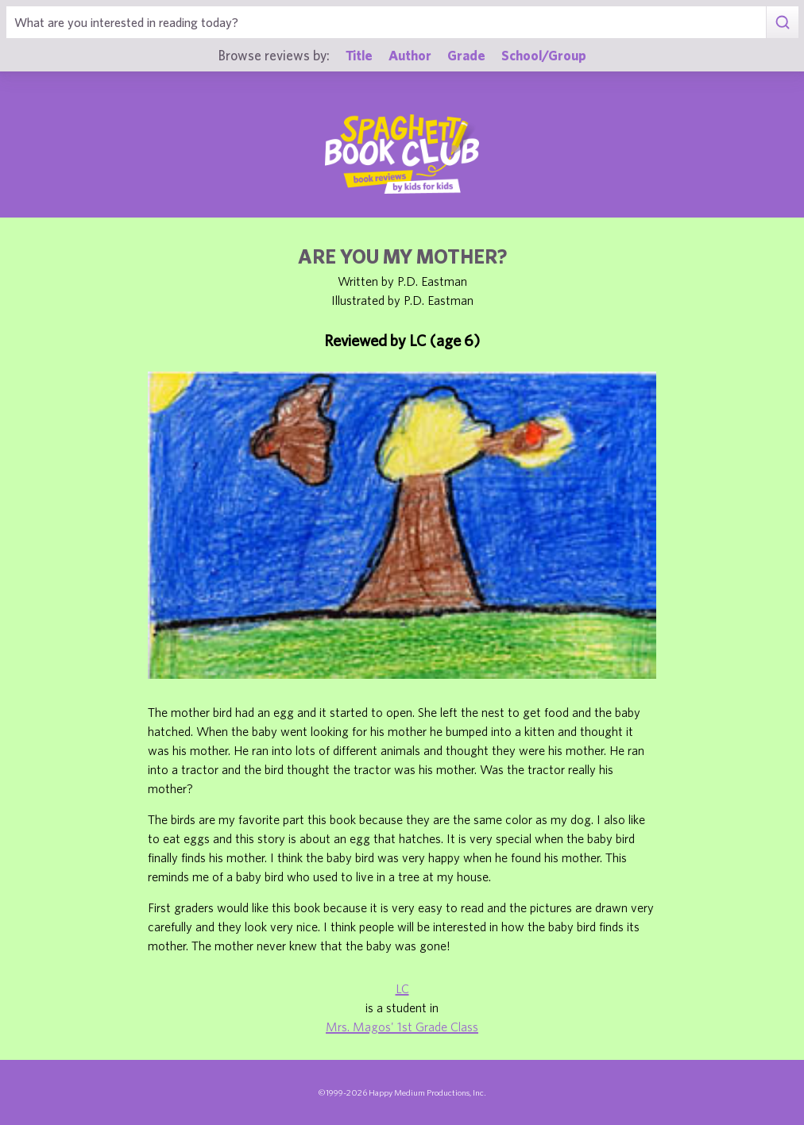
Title (359, 55)
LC (402, 988)
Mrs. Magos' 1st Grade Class (402, 1026)
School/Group (543, 55)
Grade (466, 55)
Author (409, 55)
